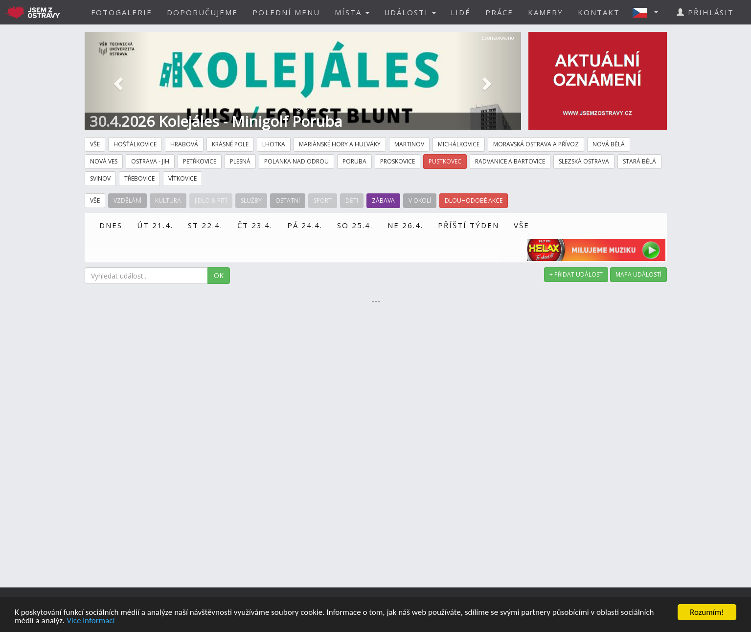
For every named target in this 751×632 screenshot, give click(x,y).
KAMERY (545, 12)
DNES (110, 225)
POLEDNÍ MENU (286, 12)
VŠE (521, 225)
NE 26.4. (405, 225)
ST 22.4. (205, 225)
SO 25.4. (355, 225)
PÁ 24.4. (304, 225)
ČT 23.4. (255, 225)
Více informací (90, 621)
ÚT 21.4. (155, 225)
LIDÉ (461, 12)
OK (219, 275)
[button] (648, 12)
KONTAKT (599, 12)
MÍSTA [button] (352, 12)
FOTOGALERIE (121, 12)
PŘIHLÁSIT (705, 12)
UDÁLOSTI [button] (410, 12)
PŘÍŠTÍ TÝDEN (468, 225)
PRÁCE (499, 12)
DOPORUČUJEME (202, 12)
